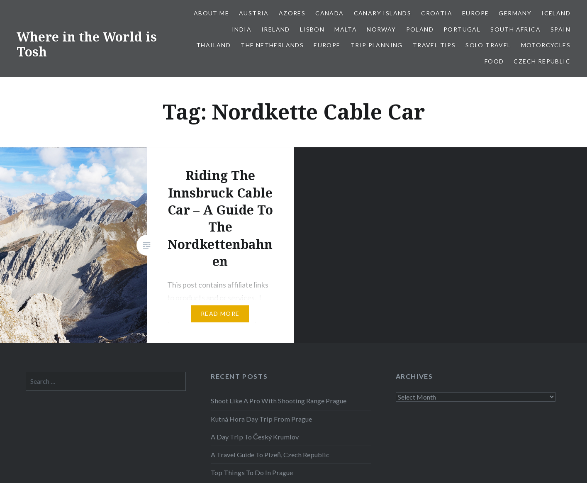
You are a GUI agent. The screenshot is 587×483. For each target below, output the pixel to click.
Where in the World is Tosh (87, 44)
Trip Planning (377, 45)
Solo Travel (488, 45)
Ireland (275, 29)
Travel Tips (434, 45)
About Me (211, 13)
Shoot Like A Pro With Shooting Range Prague (278, 401)
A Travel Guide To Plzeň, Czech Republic (270, 455)
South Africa (515, 29)
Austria (254, 13)
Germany (515, 13)
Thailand (213, 45)
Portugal (461, 29)
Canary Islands (383, 13)
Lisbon (312, 29)
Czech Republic (542, 61)
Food (494, 61)
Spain (560, 29)
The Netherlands (272, 45)
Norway (381, 29)
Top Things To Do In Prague (252, 472)
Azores (292, 13)
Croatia (436, 13)
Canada (329, 13)
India (241, 29)
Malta (345, 29)
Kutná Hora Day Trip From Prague (261, 419)
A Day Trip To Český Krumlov (255, 437)
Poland (420, 29)
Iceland (555, 13)
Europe (475, 13)
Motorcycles (545, 45)
